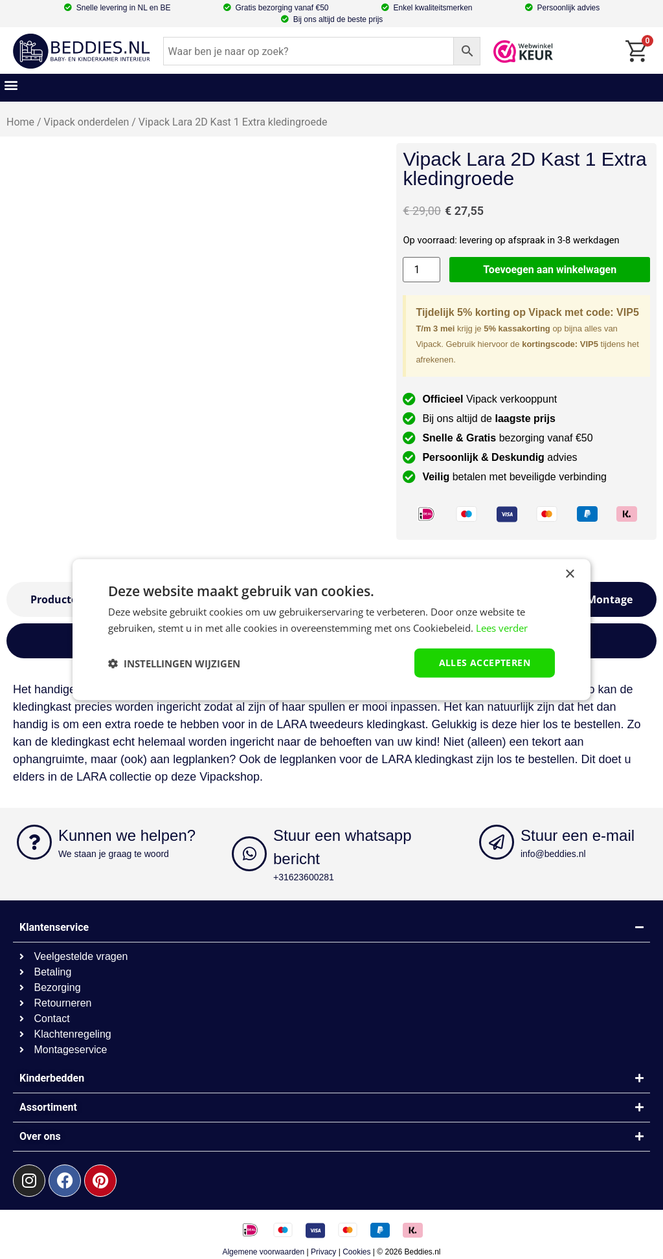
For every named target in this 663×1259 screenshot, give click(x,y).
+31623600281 (303, 877)
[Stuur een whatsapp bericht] (249, 853)
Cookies (356, 1251)
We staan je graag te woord (113, 854)
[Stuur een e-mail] (496, 842)
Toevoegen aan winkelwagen (549, 269)
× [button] (569, 574)
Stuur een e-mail (578, 835)
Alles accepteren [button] (484, 662)
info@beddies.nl (553, 854)
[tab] (610, 599)
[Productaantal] (421, 269)
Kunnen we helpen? (127, 835)
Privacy (323, 1251)
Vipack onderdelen (86, 122)
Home (20, 122)
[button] (10, 84)
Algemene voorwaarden (263, 1251)
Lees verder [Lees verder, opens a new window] (502, 627)
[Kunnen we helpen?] (34, 842)
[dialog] (331, 629)
